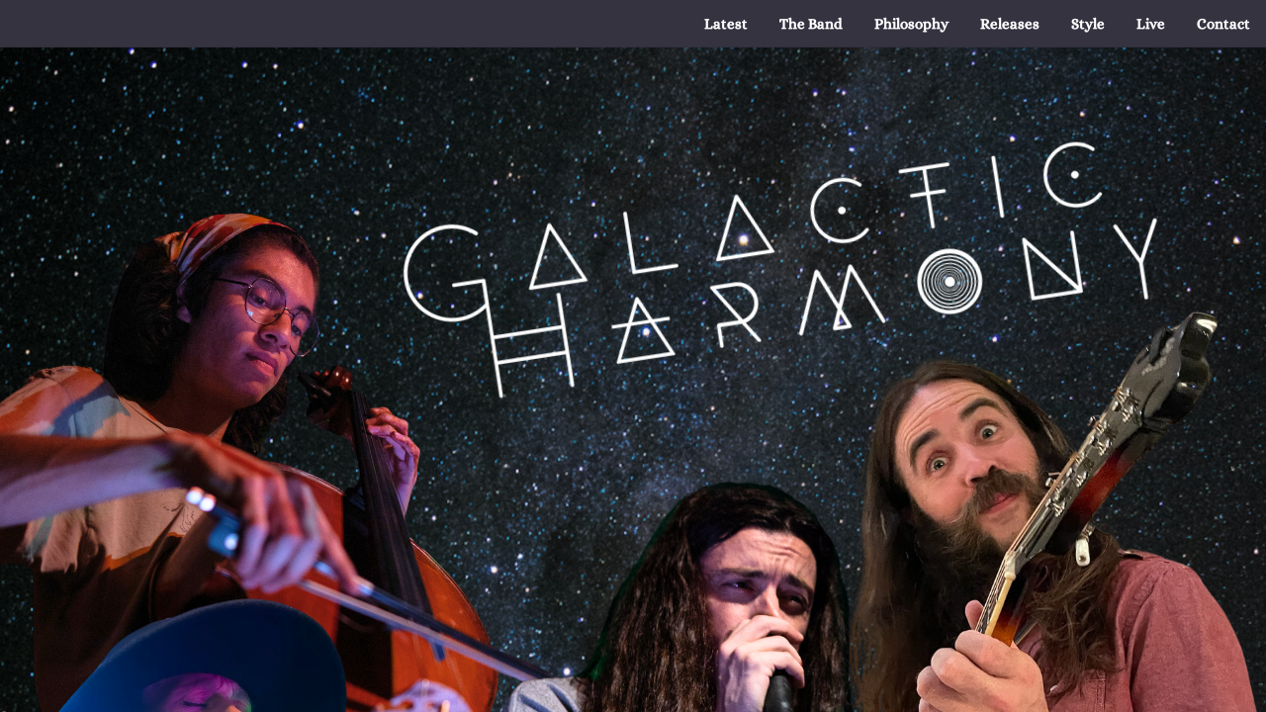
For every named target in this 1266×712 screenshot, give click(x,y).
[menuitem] (726, 24)
